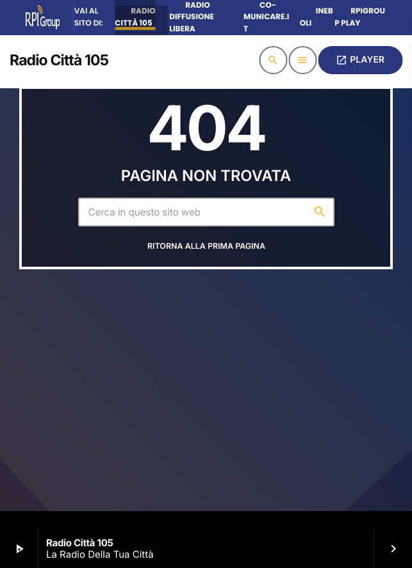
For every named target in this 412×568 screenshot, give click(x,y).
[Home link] (59, 60)
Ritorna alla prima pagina (206, 246)
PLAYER (360, 60)
